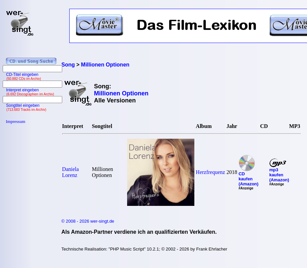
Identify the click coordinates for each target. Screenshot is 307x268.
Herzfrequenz (210, 172)
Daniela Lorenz (70, 172)
